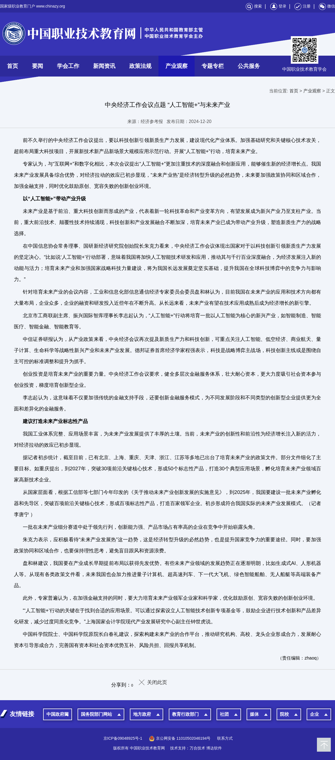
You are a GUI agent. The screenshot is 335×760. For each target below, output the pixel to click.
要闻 (37, 66)
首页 (12, 66)
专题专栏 (213, 66)
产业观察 (176, 66)
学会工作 (68, 66)
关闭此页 (157, 682)
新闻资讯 (104, 66)
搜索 (254, 6)
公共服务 (249, 66)
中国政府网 (57, 714)
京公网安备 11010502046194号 (180, 738)
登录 (278, 6)
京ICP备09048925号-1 (122, 738)
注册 (302, 6)
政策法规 (140, 66)
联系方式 (225, 738)
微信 (327, 6)
